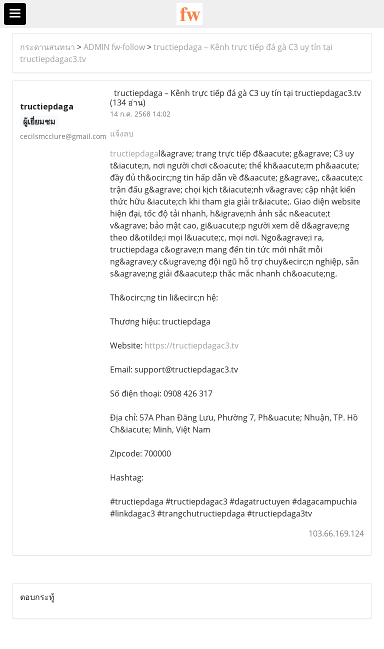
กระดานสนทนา (47, 47)
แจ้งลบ (122, 133)
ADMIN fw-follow (114, 47)
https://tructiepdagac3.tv (191, 345)
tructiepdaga (134, 153)
